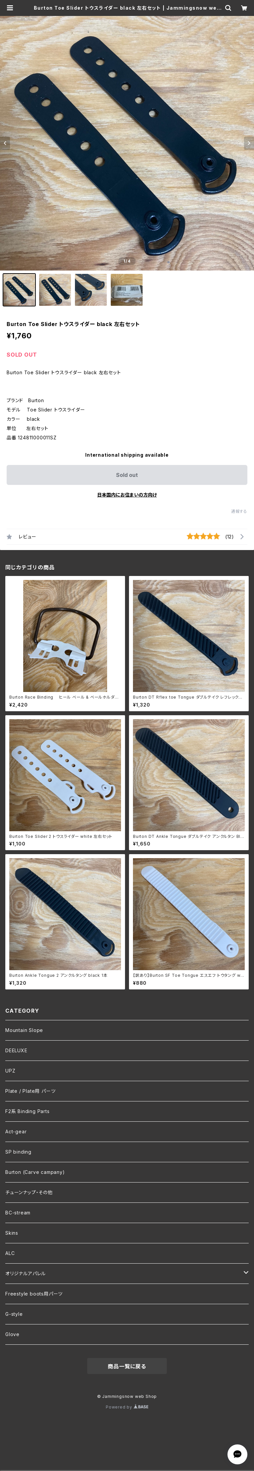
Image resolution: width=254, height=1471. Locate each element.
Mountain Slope (24, 1030)
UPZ (10, 1071)
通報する (239, 511)
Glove (12, 1334)
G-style (14, 1314)
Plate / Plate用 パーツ (30, 1091)
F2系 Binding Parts (27, 1111)
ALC (10, 1253)
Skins (11, 1233)
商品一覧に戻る (127, 1366)
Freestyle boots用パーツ (34, 1294)
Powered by (127, 1407)
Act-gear (16, 1131)
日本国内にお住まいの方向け (127, 495)
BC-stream (18, 1212)
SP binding (18, 1152)
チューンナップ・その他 (29, 1192)
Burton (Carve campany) (35, 1172)
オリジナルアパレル (25, 1273)
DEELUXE (16, 1050)
